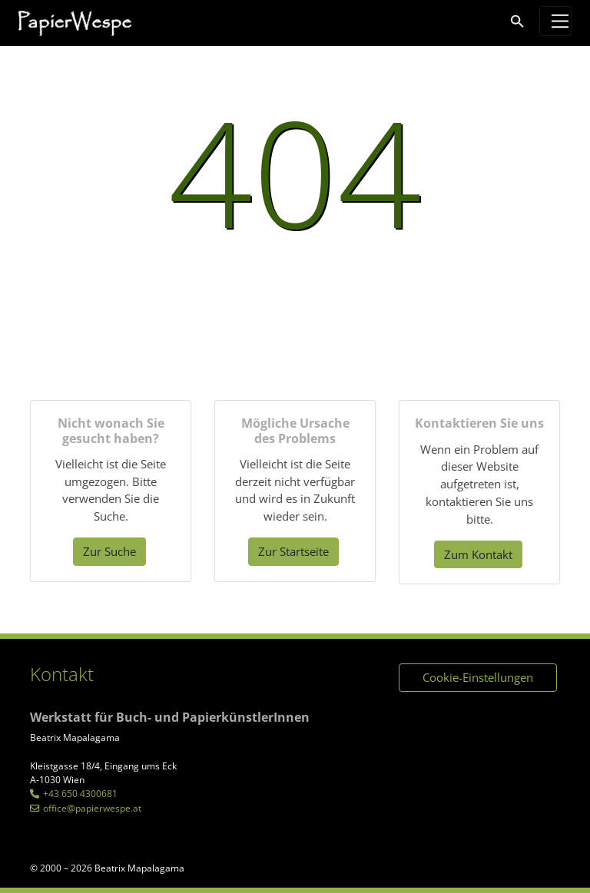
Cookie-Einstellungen (478, 677)
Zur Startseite (293, 551)
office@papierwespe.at (92, 808)
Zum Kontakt (478, 554)
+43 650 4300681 (80, 793)
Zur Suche (109, 551)
